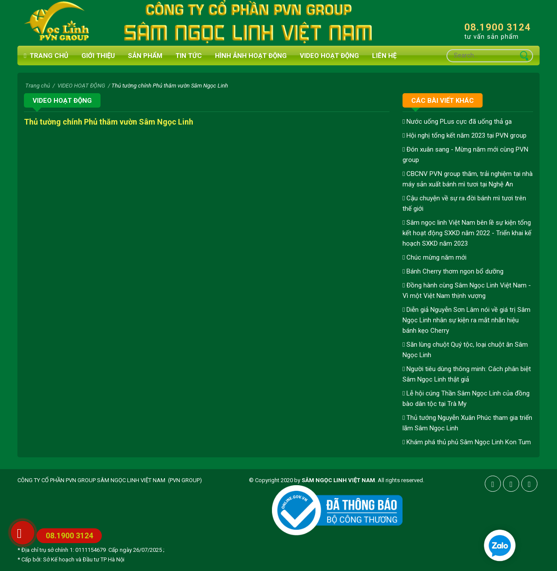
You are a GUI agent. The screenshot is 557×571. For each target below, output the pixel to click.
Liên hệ (384, 56)
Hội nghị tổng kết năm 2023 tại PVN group (465, 135)
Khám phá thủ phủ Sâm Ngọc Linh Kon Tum (467, 442)
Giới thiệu (98, 56)
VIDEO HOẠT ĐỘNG (329, 56)
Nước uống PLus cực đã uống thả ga (457, 121)
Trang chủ (46, 56)
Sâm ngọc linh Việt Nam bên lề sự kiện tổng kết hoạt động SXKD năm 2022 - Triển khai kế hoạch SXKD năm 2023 (467, 233)
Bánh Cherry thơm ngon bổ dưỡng (453, 271)
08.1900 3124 (497, 27)
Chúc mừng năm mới (434, 257)
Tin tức (188, 56)
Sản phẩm (145, 56)
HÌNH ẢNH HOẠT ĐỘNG (251, 56)
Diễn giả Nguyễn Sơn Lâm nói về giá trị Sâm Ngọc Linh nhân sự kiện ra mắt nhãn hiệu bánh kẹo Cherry (466, 320)
